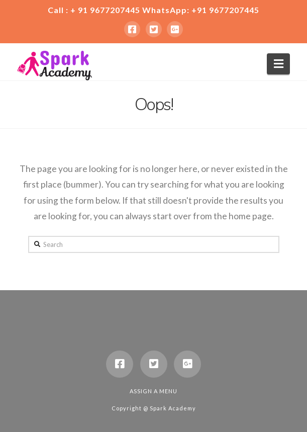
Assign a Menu (153, 391)
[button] (278, 63)
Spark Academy (173, 408)
